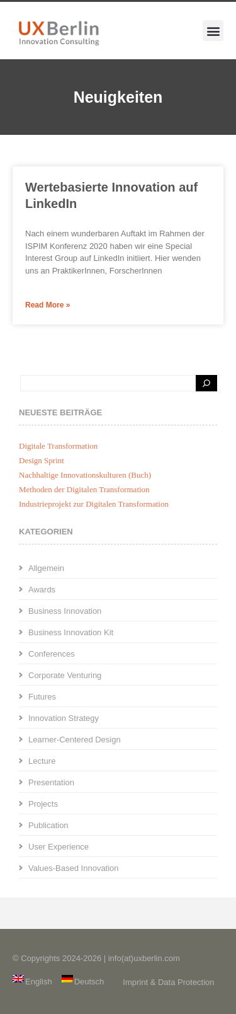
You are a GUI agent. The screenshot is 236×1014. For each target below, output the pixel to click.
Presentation (51, 782)
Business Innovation (64, 611)
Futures (42, 696)
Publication (48, 825)
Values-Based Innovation (73, 868)
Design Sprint (41, 460)
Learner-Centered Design (74, 739)
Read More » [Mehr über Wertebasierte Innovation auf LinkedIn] (47, 305)
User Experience (58, 846)
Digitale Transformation (58, 446)
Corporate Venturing (64, 675)
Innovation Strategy (63, 718)
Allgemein (46, 568)
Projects (43, 804)
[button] (213, 30)
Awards (41, 589)
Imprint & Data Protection (168, 982)
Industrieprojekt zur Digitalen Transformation (94, 504)
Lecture (41, 761)
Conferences (51, 654)
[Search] (206, 383)
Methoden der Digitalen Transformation (84, 489)
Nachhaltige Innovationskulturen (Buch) (85, 475)
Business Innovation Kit (70, 632)
